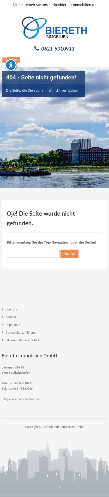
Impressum (13, 325)
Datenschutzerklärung (21, 332)
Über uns (12, 309)
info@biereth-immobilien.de (73, 4)
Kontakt (11, 317)
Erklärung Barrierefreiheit (22, 340)
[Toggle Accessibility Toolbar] (11, 47)
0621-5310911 (58, 48)
